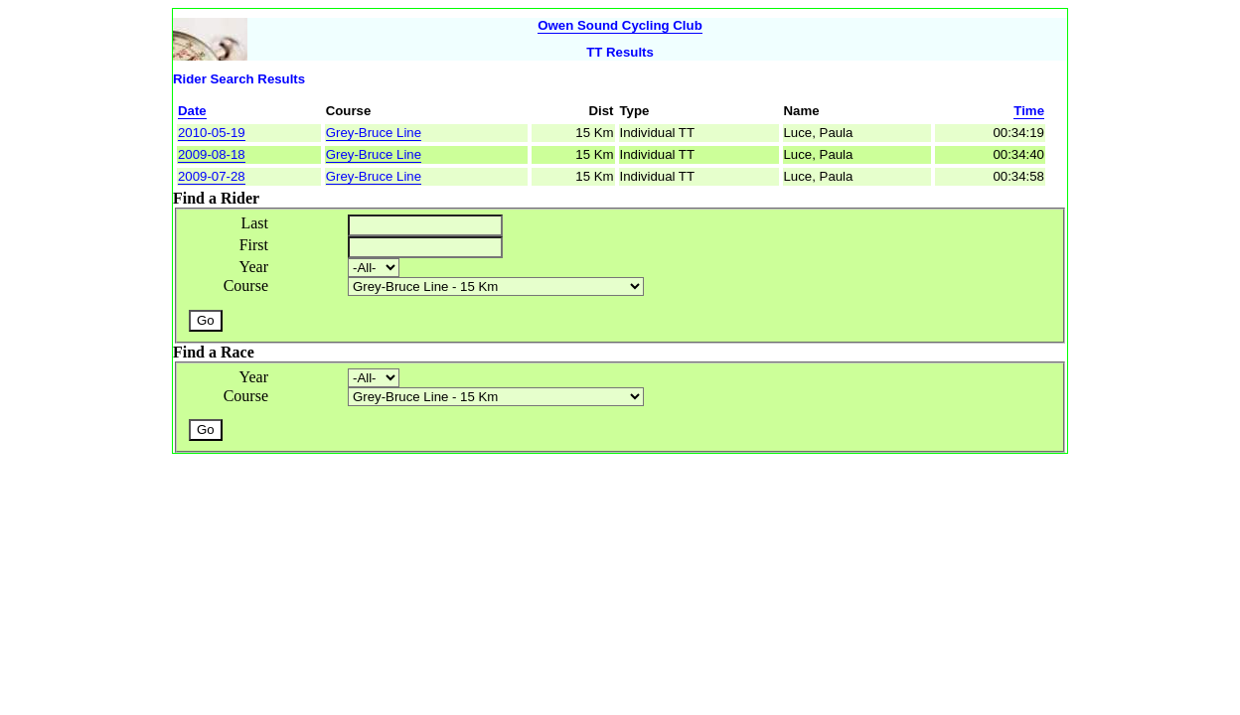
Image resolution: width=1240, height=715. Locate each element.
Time (1028, 110)
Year (253, 266)
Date (192, 110)
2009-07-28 (211, 176)
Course (246, 285)
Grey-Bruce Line (373, 132)
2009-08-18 (211, 154)
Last (254, 222)
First (253, 244)
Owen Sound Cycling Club (619, 25)
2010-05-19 (211, 132)
